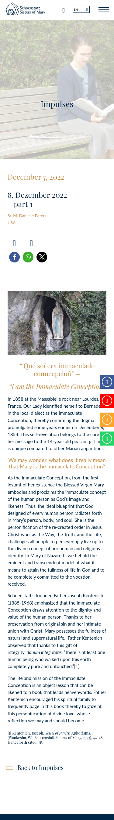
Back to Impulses (40, 767)
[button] (14, 257)
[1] (76, 666)
